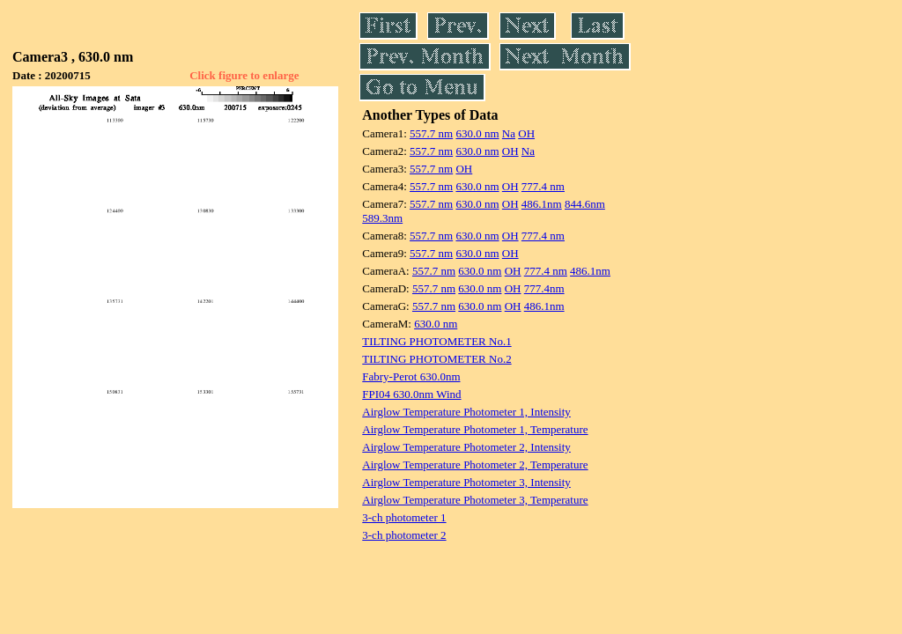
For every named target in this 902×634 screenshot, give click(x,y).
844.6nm (585, 203)
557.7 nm (431, 133)
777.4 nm (543, 186)
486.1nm (541, 203)
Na (508, 133)
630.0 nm (477, 133)
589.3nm (382, 218)
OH (526, 133)
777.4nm (544, 288)
